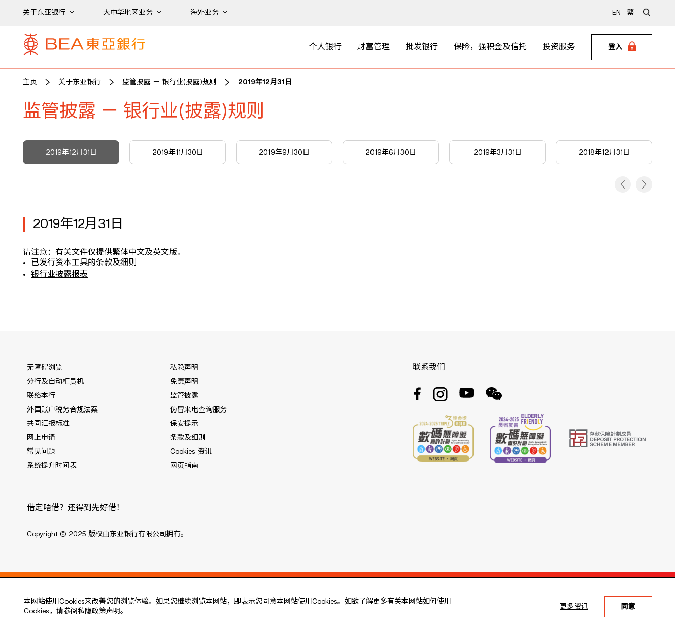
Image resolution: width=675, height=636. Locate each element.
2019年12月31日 (265, 82)
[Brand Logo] (84, 47)
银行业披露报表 (59, 275)
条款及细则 (188, 437)
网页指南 (184, 465)
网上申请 (41, 437)
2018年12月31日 (604, 152)
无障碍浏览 (44, 367)
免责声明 (184, 381)
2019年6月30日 (390, 152)
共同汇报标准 (48, 423)
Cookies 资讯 (191, 451)
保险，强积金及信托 (490, 47)
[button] (623, 184)
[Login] (621, 47)
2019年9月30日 (284, 152)
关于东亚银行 (79, 82)
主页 (30, 82)
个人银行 (325, 47)
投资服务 (559, 47)
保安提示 (184, 423)
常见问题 (41, 451)
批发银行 (422, 47)
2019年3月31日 (498, 152)
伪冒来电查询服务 (198, 410)
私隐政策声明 (99, 611)
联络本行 (41, 395)
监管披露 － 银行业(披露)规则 (169, 82)
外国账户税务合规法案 (62, 410)
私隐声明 (184, 367)
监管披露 (184, 395)
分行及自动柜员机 (55, 381)
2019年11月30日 (178, 152)
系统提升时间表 (52, 465)
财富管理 (373, 47)
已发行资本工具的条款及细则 (84, 263)
